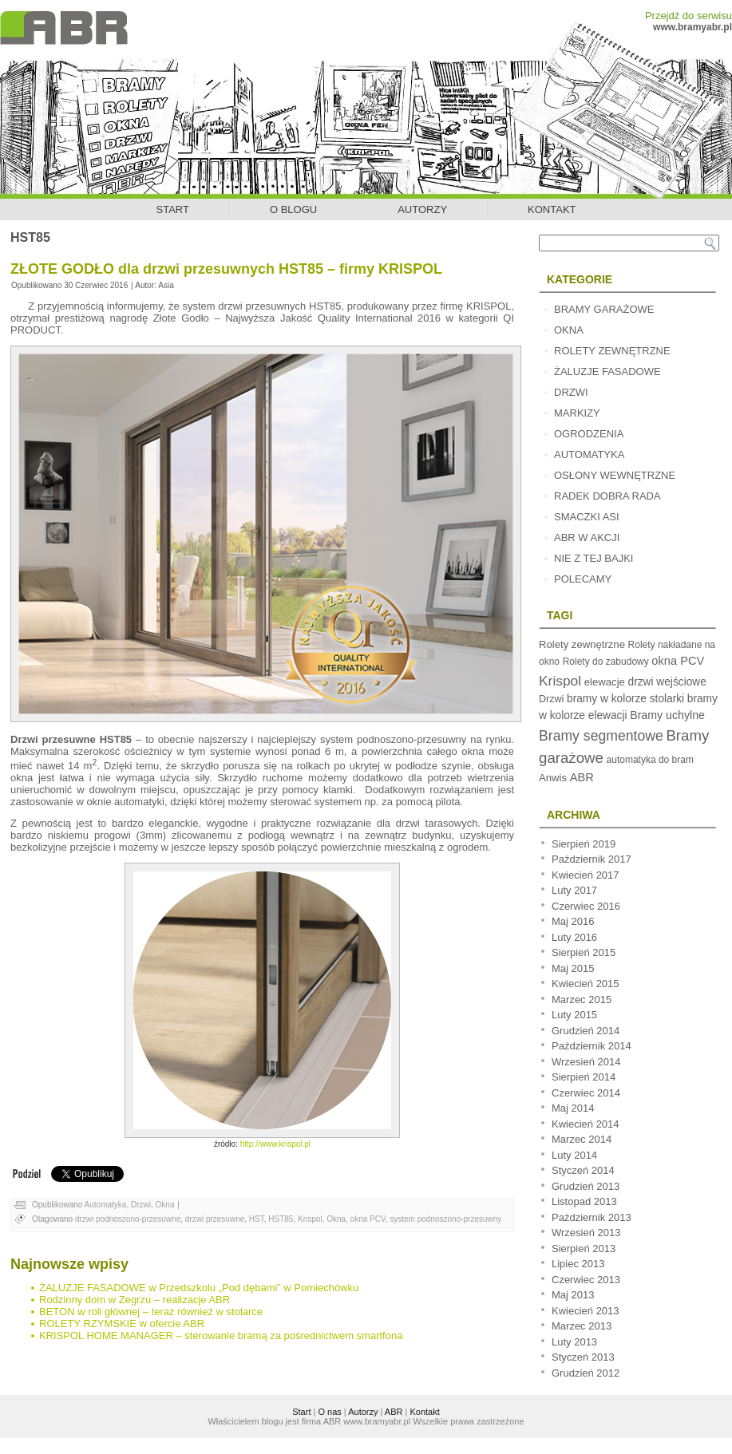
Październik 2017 (591, 859)
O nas (329, 1411)
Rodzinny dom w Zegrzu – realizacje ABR (134, 1300)
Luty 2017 (574, 890)
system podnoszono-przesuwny (445, 1219)
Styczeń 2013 (583, 1357)
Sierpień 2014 (583, 1077)
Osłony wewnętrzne (614, 475)
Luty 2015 (574, 1015)
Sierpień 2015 (583, 952)
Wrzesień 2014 (586, 1062)
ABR (582, 777)
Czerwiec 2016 (586, 906)
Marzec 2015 (581, 1000)
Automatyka (106, 1204)
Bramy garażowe (604, 309)
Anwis (553, 778)
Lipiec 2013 (578, 1264)
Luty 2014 (574, 1155)
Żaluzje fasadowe (607, 371)
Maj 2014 (573, 1108)
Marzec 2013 (581, 1326)
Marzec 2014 (581, 1139)
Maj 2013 (573, 1295)
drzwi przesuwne (214, 1219)
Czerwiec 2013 (586, 1280)
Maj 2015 (573, 968)
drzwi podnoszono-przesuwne (127, 1219)
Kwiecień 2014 (585, 1124)
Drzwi (141, 1204)
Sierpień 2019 (583, 844)
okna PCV (368, 1219)
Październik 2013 (591, 1217)
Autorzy (422, 209)
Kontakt (552, 209)
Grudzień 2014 (585, 1031)
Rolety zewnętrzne (612, 351)
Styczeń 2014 (583, 1170)
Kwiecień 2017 (585, 875)
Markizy (577, 413)
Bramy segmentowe (601, 736)
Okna (165, 1204)
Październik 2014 (591, 1046)
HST (256, 1219)
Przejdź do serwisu (688, 16)
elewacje (604, 682)
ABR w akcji (586, 537)
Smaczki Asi (586, 517)
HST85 (280, 1219)
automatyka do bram (650, 759)
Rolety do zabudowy (606, 661)
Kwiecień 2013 (585, 1311)
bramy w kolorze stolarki (625, 699)
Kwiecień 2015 (585, 984)
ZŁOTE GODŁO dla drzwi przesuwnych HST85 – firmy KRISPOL (226, 269)
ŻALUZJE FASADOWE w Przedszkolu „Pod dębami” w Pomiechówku (198, 1288)
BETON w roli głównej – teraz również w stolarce (151, 1312)
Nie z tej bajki (593, 558)
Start (172, 209)
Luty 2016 (574, 937)
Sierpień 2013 (583, 1248)
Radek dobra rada (607, 496)
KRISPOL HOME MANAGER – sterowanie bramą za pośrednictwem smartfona (220, 1335)
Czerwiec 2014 (586, 1093)
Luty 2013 (574, 1342)
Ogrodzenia (588, 434)
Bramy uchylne (667, 715)
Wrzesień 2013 (586, 1233)
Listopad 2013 (584, 1201)
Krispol (310, 1219)
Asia (165, 285)
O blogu (293, 209)
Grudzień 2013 (585, 1186)
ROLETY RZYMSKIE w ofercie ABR (121, 1324)
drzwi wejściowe (667, 682)
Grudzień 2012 (585, 1373)
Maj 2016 (573, 921)
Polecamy (582, 579)
